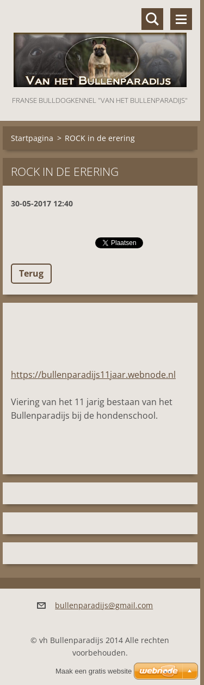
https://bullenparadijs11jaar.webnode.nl (93, 375)
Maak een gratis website (93, 671)
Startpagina (32, 138)
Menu (181, 19)
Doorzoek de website (152, 19)
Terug (31, 273)
